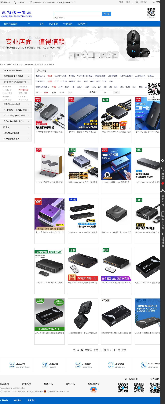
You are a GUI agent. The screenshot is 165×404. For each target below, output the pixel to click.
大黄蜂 (64, 81)
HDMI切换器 (49, 64)
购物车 (159, 2)
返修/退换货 (94, 384)
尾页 (124, 350)
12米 (128, 87)
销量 (62, 93)
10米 (122, 87)
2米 (99, 87)
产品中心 (9, 64)
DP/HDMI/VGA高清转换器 (33, 64)
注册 (128, 2)
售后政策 (4, 384)
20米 (141, 87)
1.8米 (94, 87)
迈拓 (105, 81)
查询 (117, 92)
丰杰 (111, 81)
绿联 (86, 81)
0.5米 (67, 87)
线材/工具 (18, 64)
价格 (54, 93)
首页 (41, 24)
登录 (121, 2)
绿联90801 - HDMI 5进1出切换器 (149, 182)
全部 (50, 76)
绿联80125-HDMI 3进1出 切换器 (49, 283)
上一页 (103, 350)
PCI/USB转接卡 (126, 76)
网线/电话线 (100, 76)
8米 (115, 87)
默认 (46, 93)
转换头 (151, 76)
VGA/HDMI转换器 (85, 76)
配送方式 (48, 384)
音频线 (72, 76)
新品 (70, 93)
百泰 (92, 81)
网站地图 (21, 392)
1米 (73, 87)
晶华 (56, 81)
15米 (134, 87)
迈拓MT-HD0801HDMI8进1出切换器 (83, 232)
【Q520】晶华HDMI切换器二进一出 (49, 232)
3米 (105, 87)
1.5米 (87, 87)
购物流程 (26, 384)
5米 (110, 87)
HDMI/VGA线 (60, 76)
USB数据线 (112, 76)
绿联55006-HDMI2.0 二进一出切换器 (83, 182)
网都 (98, 81)
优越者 (72, 81)
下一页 (116, 350)
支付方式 (70, 384)
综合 (79, 81)
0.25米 (79, 87)
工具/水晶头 (140, 76)
